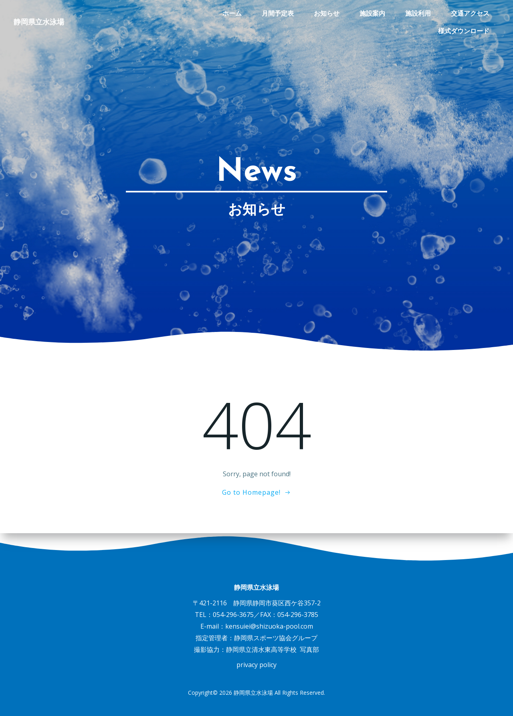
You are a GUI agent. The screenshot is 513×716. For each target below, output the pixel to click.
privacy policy (256, 664)
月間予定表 (207, 14)
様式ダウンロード (464, 14)
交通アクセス (399, 14)
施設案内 (302, 14)
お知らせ (256, 14)
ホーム (161, 14)
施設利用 (347, 14)
